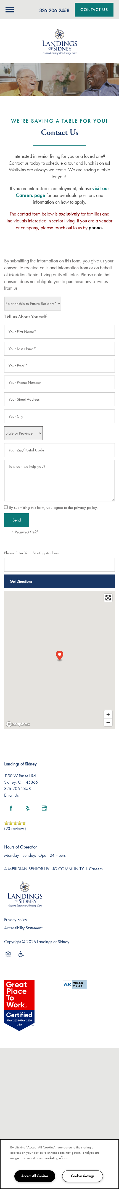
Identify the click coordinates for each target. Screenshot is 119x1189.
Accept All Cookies (34, 1176)
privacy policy (85, 507)
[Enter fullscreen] (108, 598)
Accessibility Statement (23, 928)
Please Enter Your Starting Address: (31, 553)
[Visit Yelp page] (28, 808)
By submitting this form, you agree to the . (53, 507)
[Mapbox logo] (18, 724)
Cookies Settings (82, 1176)
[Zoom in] (108, 714)
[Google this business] (44, 808)
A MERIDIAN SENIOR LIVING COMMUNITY (44, 869)
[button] (94, 10)
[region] (59, 1164)
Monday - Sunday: (20, 855)
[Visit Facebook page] (11, 808)
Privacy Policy (15, 919)
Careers (96, 869)
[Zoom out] (108, 722)
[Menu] (10, 9)
